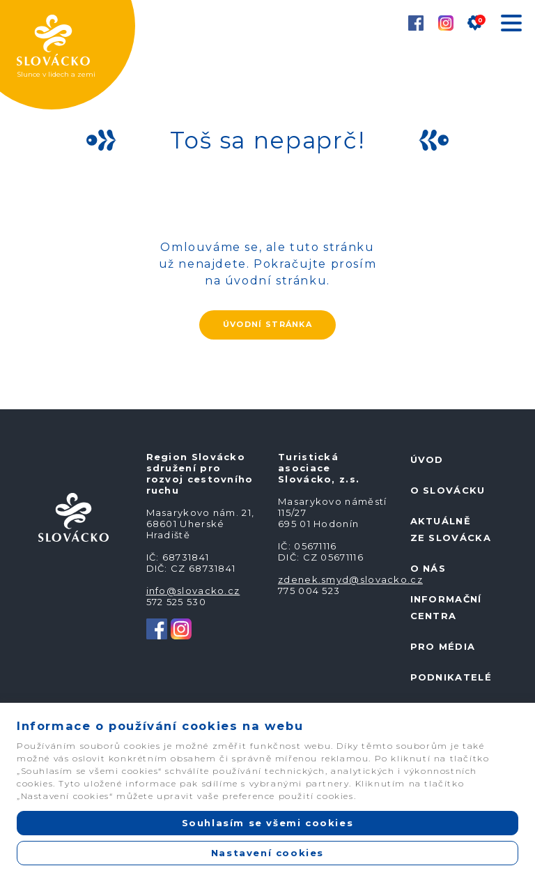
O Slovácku (448, 490)
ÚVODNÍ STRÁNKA (267, 324)
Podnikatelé (451, 677)
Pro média (443, 646)
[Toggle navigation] (510, 25)
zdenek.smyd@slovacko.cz (350, 579)
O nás (428, 568)
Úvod (427, 459)
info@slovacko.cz (193, 590)
